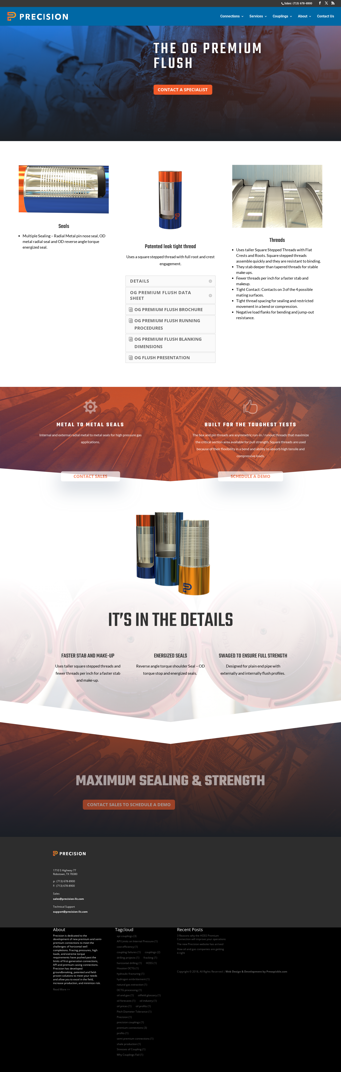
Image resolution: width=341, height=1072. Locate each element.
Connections (230, 16)
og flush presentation (162, 358)
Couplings (280, 16)
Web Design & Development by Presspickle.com (256, 971)
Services (256, 16)
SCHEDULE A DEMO (251, 476)
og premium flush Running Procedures (167, 324)
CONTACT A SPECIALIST (206, 90)
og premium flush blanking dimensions (168, 342)
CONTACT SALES (90, 476)
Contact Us (325, 16)
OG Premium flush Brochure (168, 309)
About (302, 16)
